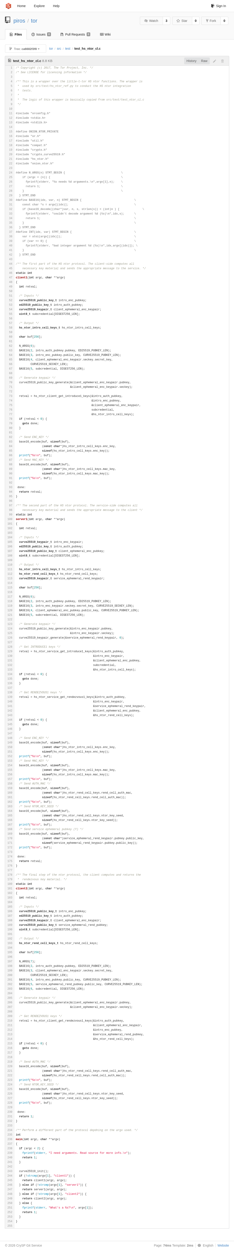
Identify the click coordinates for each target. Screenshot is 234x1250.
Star (181, 21)
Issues (41, 34)
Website (223, 1245)
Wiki (105, 34)
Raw (204, 61)
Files (16, 34)
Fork (211, 21)
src (59, 48)
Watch (151, 21)
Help (56, 6)
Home (21, 6)
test (67, 48)
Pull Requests (75, 34)
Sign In (218, 6)
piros (19, 21)
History (191, 61)
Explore (39, 6)
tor (34, 21)
